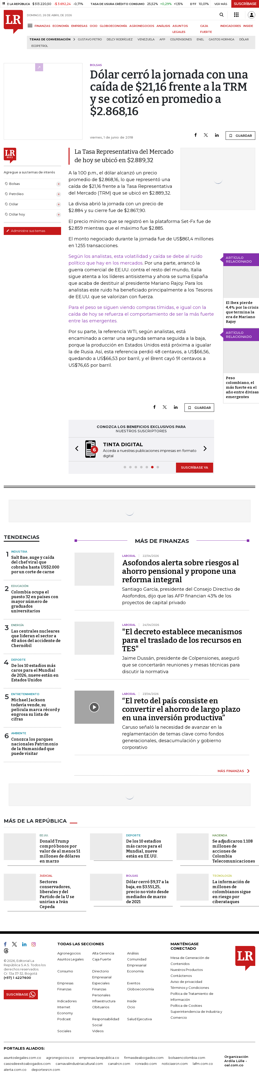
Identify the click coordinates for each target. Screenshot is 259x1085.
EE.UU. (44, 835)
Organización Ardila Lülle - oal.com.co (236, 1060)
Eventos (133, 983)
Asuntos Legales (70, 959)
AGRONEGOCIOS (141, 26)
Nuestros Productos (187, 969)
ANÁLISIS (163, 26)
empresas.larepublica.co (99, 1057)
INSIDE (248, 26)
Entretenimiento (25, 693)
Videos (97, 1030)
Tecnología (222, 875)
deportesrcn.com (45, 1069)
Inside (132, 1001)
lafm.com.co (203, 1063)
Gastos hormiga (221, 39)
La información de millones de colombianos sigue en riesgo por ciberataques (231, 891)
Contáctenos (181, 975)
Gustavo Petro (90, 39)
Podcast (64, 1018)
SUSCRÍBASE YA (194, 467)
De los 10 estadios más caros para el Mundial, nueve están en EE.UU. (144, 848)
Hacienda (219, 835)
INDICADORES (230, 26)
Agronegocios (69, 953)
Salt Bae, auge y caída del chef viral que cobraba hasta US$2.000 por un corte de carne (35, 564)
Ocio (131, 1007)
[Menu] (31, 25)
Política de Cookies (186, 1005)
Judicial (46, 875)
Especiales (100, 983)
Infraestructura (103, 1001)
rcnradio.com (146, 1063)
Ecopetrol (39, 46)
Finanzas (64, 989)
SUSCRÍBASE (245, 3)
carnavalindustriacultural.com (79, 1063)
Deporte (18, 659)
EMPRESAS (79, 26)
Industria (19, 551)
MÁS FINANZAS (231, 770)
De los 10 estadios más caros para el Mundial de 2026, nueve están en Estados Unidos (35, 672)
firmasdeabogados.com (144, 1057)
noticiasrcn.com (175, 1063)
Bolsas (132, 875)
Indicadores (67, 1001)
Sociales (64, 1030)
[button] (75, 449)
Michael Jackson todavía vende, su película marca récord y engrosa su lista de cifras (35, 709)
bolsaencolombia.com (187, 1057)
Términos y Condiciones (190, 987)
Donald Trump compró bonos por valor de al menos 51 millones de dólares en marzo (60, 850)
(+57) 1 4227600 (17, 977)
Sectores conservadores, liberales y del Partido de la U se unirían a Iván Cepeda (57, 894)
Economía (135, 971)
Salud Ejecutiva (139, 1018)
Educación (19, 585)
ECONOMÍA (61, 26)
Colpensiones (181, 39)
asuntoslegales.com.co (22, 1057)
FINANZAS (42, 26)
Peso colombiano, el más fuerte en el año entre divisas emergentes (242, 387)
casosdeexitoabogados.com (27, 1063)
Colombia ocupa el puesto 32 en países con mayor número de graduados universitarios (34, 601)
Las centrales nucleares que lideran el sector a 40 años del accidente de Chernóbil (36, 638)
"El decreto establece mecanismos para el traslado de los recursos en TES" (182, 640)
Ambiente (18, 732)
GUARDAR (240, 136)
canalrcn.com (119, 1063)
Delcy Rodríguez (120, 39)
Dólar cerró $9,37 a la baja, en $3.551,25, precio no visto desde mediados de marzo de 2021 (147, 891)
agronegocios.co (60, 1057)
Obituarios (100, 1007)
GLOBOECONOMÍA (113, 26)
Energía (17, 624)
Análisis (133, 953)
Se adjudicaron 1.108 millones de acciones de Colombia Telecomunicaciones (233, 850)
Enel (200, 39)
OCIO (93, 26)
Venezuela (146, 39)
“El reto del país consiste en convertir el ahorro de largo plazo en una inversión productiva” (181, 709)
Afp (162, 39)
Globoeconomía (140, 989)
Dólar (244, 39)
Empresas (65, 983)
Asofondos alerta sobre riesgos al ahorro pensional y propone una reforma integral (180, 571)
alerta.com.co (15, 1069)
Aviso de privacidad (186, 981)
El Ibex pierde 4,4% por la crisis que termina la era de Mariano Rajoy (242, 312)
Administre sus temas (25, 231)
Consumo (65, 971)
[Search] (221, 14)
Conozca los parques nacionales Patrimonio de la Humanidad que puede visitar (34, 746)
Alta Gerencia (103, 953)
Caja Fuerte (101, 959)
